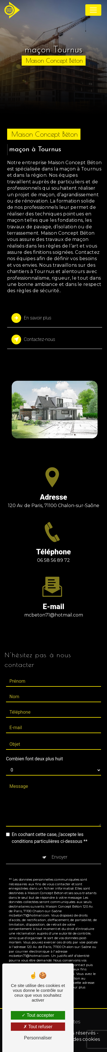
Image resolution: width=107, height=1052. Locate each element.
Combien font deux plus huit (34, 751)
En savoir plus (31, 318)
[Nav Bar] (93, 10)
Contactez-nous (33, 339)
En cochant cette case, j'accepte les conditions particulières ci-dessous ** (49, 830)
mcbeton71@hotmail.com (53, 607)
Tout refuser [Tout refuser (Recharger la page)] (38, 1026)
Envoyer (59, 849)
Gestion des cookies (77, 1039)
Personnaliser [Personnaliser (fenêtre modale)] (38, 1037)
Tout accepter (38, 1015)
